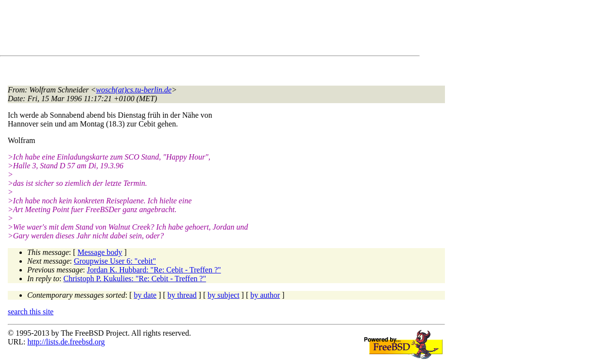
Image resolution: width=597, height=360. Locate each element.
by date (145, 295)
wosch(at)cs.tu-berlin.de (134, 90)
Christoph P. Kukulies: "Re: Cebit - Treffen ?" (135, 278)
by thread (182, 295)
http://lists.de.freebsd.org (65, 342)
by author (265, 295)
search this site (30, 311)
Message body (100, 252)
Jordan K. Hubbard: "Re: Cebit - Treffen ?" (154, 270)
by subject (223, 295)
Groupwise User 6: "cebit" (115, 261)
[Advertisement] (184, 30)
